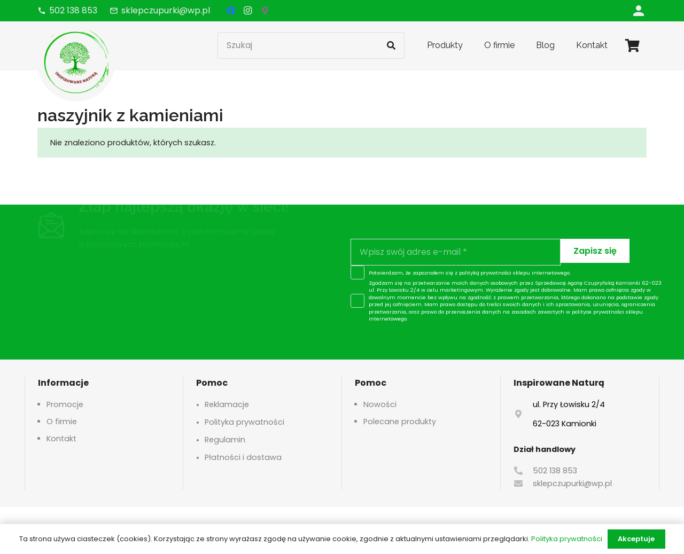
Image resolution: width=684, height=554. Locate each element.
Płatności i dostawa (243, 457)
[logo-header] (76, 61)
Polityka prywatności (244, 422)
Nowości (380, 404)
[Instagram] (247, 10)
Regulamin (225, 439)
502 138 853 (555, 470)
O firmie (61, 421)
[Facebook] (230, 10)
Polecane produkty (399, 421)
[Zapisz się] (595, 251)
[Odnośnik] (639, 10)
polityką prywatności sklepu (494, 272)
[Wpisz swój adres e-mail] (456, 252)
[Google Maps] (265, 10)
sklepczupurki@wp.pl (572, 483)
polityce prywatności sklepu (607, 311)
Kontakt (61, 438)
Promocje (64, 404)
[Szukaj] (311, 45)
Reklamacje (227, 404)
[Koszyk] (632, 45)
